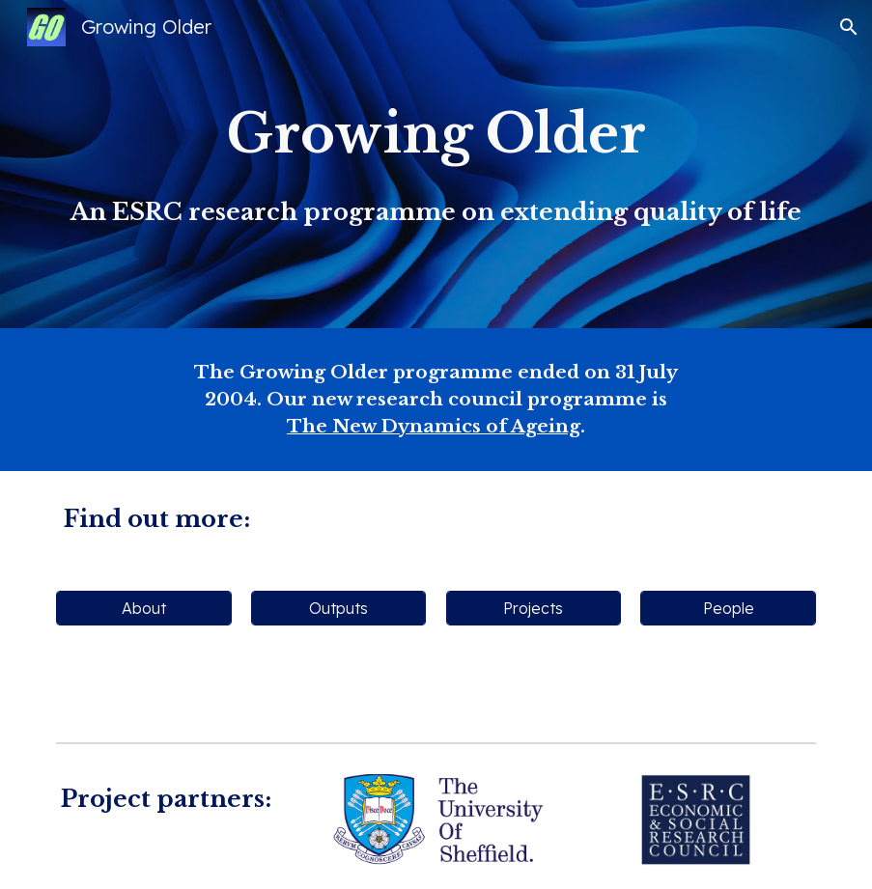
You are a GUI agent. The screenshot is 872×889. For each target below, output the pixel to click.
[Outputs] (339, 608)
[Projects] (534, 608)
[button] (849, 27)
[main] (436, 163)
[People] (728, 608)
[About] (144, 608)
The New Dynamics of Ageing (433, 426)
